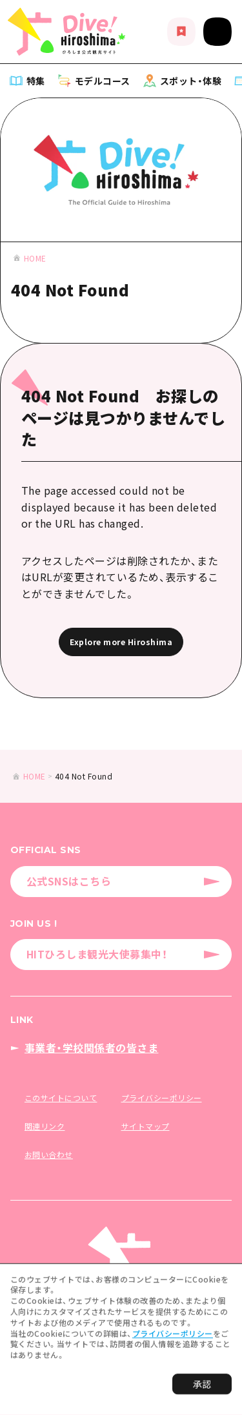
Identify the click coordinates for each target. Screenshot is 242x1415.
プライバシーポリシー (172, 1335)
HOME (35, 258)
